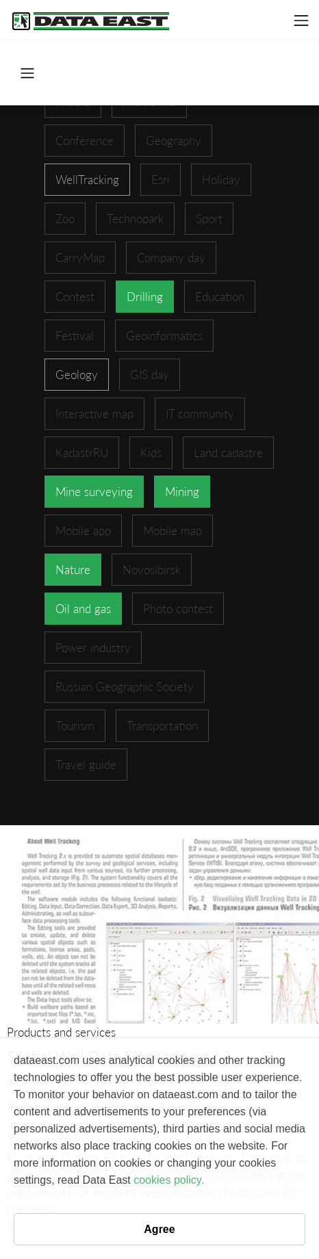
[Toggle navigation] (301, 20)
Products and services (61, 1032)
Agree (159, 1229)
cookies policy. (168, 1180)
